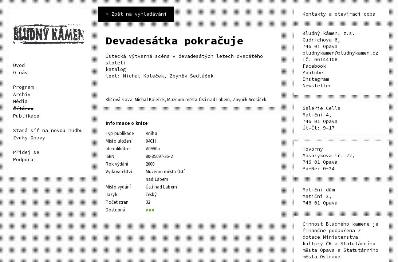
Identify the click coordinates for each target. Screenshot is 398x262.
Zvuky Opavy (29, 138)
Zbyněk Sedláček (249, 99)
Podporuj (24, 159)
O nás (20, 73)
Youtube (313, 73)
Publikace (26, 116)
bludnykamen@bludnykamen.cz (340, 53)
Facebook (314, 66)
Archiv (22, 94)
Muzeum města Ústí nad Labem (198, 99)
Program (23, 87)
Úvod (19, 65)
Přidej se (26, 152)
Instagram (316, 79)
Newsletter (317, 86)
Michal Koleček (150, 99)
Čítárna (23, 109)
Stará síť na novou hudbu (48, 130)
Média (20, 101)
